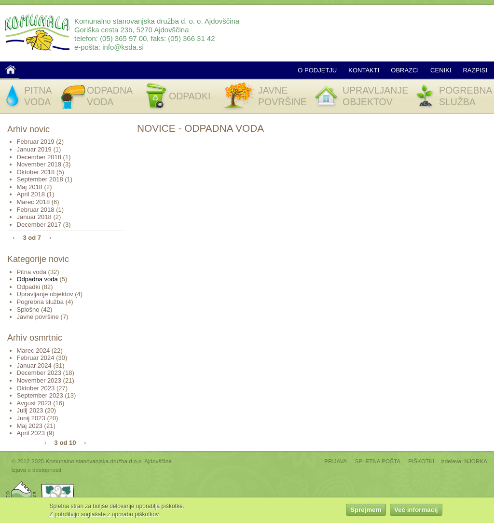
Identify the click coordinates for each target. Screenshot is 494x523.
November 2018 (39, 164)
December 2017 (39, 224)
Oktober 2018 (36, 172)
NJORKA (476, 461)
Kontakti (363, 70)
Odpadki (28, 286)
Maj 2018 (29, 187)
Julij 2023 (30, 410)
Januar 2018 (34, 216)
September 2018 (40, 179)
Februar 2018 (36, 209)
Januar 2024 (34, 365)
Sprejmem (365, 510)
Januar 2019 (34, 149)
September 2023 (40, 395)
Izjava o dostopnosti (36, 470)
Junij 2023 (31, 418)
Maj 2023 (29, 425)
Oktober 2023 (36, 388)
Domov (10, 69)
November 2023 (39, 380)
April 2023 (31, 433)
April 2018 (31, 194)
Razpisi (475, 70)
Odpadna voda (37, 279)
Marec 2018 (33, 202)
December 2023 (39, 372)
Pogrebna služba (40, 301)
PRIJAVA (335, 461)
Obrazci (405, 70)
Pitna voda (31, 271)
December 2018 (39, 157)
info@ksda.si (123, 47)
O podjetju (317, 70)
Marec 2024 (33, 350)
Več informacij (416, 510)
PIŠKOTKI (421, 461)
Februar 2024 (36, 357)
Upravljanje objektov (45, 294)
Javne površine (38, 316)
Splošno (28, 309)
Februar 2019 (36, 141)
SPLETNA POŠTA (377, 461)
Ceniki (440, 70)
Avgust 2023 (34, 403)
